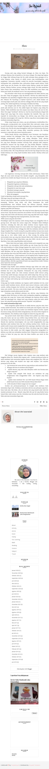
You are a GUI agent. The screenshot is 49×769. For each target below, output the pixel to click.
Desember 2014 (16, 654)
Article (14, 531)
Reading (14, 545)
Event (13, 534)
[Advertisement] (24, 26)
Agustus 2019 (15, 609)
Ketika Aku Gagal (25, 506)
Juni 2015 (14, 644)
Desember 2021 (16, 604)
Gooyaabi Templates (34, 765)
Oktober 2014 (15, 657)
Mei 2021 (14, 607)
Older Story (43, 406)
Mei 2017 (14, 623)
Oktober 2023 (15, 586)
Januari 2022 (15, 602)
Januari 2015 (15, 651)
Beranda (14, 754)
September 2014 (16, 659)
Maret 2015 (15, 646)
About (14, 525)
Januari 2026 (15, 570)
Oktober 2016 (15, 630)
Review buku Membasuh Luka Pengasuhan (27, 513)
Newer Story (6, 406)
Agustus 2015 (15, 641)
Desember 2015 (16, 636)
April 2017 (14, 625)
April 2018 (14, 615)
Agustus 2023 (15, 591)
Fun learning (16, 539)
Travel (14, 554)
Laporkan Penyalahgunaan (19, 675)
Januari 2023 (15, 596)
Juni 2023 (14, 594)
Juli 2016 (14, 633)
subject (14, 551)
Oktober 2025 (15, 575)
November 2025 (16, 573)
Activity (14, 528)
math (13, 542)
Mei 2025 (14, 583)
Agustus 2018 (15, 612)
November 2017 (16, 617)
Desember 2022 (16, 599)
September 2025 (16, 578)
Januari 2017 (15, 628)
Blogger (30, 669)
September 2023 (16, 588)
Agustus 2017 (15, 620)
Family (14, 537)
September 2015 (16, 638)
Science (14, 548)
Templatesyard (15, 765)
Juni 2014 (14, 662)
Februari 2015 (15, 649)
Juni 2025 (14, 581)
